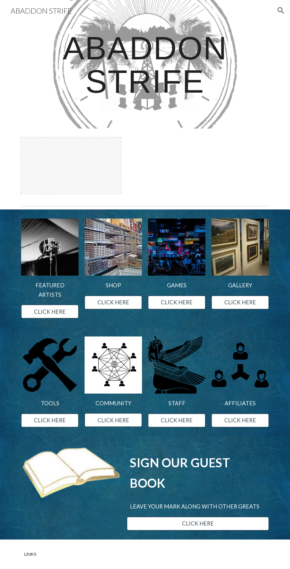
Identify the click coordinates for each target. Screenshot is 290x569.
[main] (144, 64)
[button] (281, 11)
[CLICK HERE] (50, 311)
